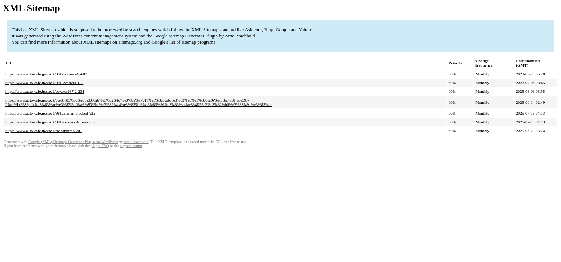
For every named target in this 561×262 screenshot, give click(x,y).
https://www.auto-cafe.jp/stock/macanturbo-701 (43, 130)
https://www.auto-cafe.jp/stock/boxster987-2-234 (44, 91)
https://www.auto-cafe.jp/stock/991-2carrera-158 (44, 82)
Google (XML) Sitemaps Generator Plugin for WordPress (73, 142)
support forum (131, 146)
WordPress (72, 36)
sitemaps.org (130, 42)
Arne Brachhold (240, 36)
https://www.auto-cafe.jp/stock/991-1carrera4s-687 (46, 74)
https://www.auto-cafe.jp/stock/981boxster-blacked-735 (50, 122)
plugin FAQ (100, 146)
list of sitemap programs (192, 42)
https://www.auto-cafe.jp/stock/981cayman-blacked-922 (50, 113)
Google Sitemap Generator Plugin (186, 36)
